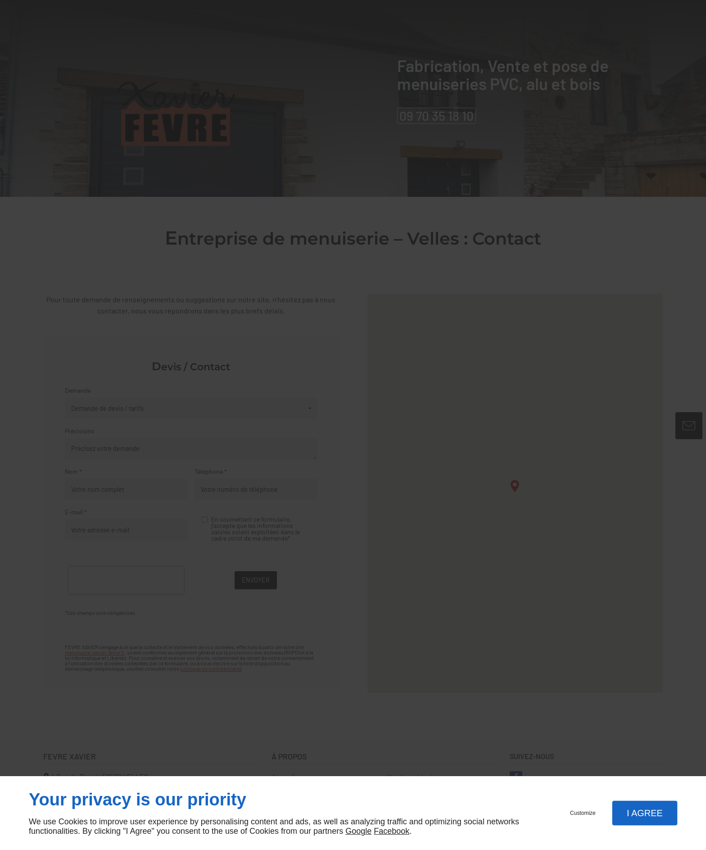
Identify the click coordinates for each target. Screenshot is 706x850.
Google (358, 831)
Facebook (391, 831)
